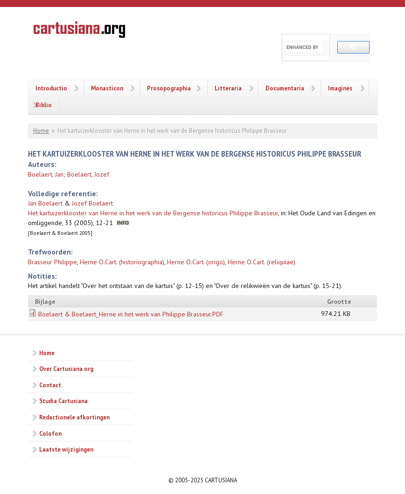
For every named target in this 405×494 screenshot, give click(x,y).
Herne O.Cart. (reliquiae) (261, 262)
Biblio (43, 105)
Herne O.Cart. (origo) (196, 262)
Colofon (50, 433)
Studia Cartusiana (63, 401)
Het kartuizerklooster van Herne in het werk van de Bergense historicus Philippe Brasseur (153, 213)
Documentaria (284, 88)
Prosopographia (169, 88)
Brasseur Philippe (52, 262)
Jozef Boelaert (92, 203)
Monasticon (107, 88)
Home (41, 131)
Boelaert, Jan (45, 174)
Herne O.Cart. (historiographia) (122, 262)
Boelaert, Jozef (88, 174)
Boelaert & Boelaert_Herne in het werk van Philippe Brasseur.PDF (130, 314)
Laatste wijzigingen (66, 449)
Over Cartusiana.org (66, 368)
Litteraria (228, 88)
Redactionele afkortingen (74, 417)
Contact (50, 385)
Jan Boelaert (45, 203)
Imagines (340, 88)
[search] (303, 47)
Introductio (51, 88)
